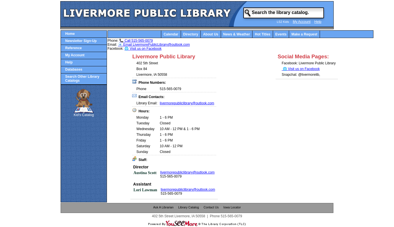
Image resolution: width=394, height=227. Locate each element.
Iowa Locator (232, 207)
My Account (302, 22)
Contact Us (211, 207)
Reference (73, 48)
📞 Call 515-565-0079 (136, 41)
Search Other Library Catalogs (82, 79)
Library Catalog (188, 207)
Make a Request (304, 34)
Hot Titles (262, 34)
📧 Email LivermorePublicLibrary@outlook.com (154, 45)
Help (317, 22)
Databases (73, 69)
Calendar (171, 34)
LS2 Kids (283, 21)
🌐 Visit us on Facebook (143, 49)
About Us (210, 34)
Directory (190, 34)
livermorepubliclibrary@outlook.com (187, 103)
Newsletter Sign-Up (81, 41)
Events (280, 34)
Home (70, 34)
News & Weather (236, 34)
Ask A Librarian (163, 207)
